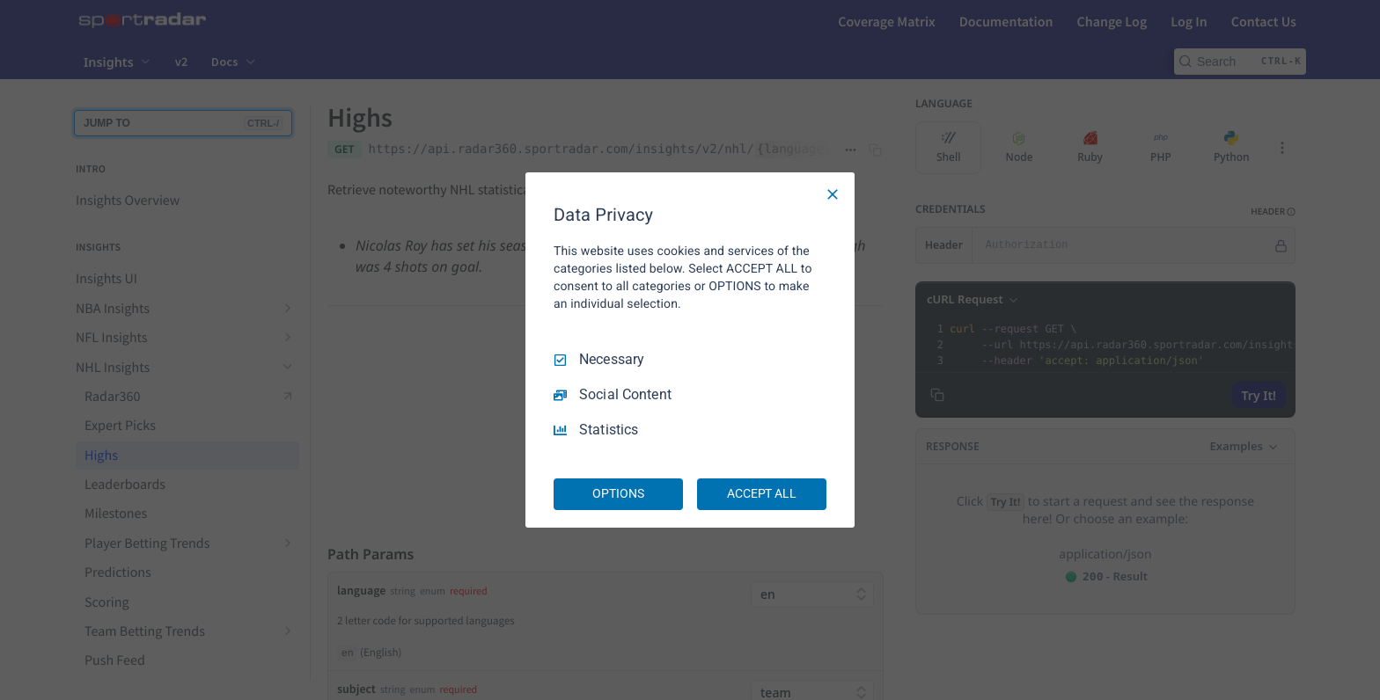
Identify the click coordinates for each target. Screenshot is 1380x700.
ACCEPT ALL (761, 493)
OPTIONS (617, 493)
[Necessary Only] (833, 194)
